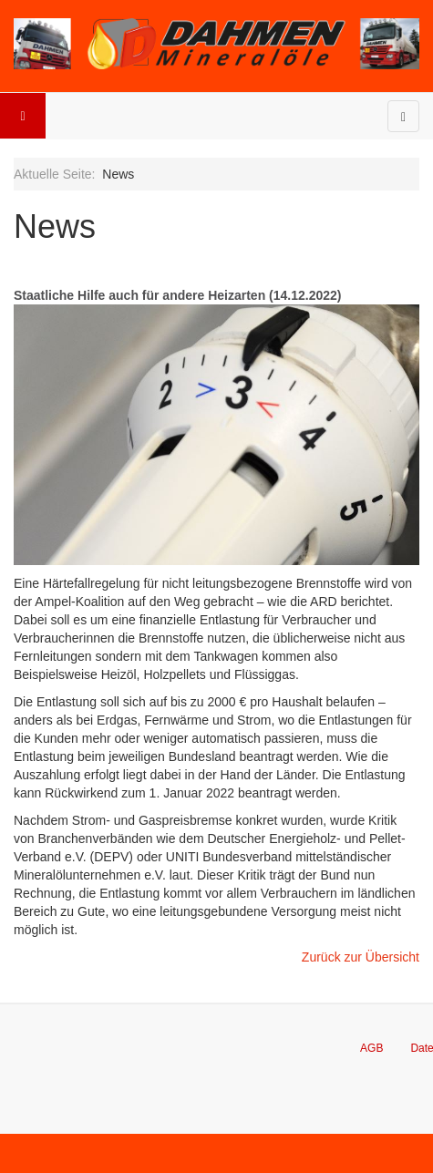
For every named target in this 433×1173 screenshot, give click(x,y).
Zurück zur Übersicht (360, 957)
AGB (371, 1048)
